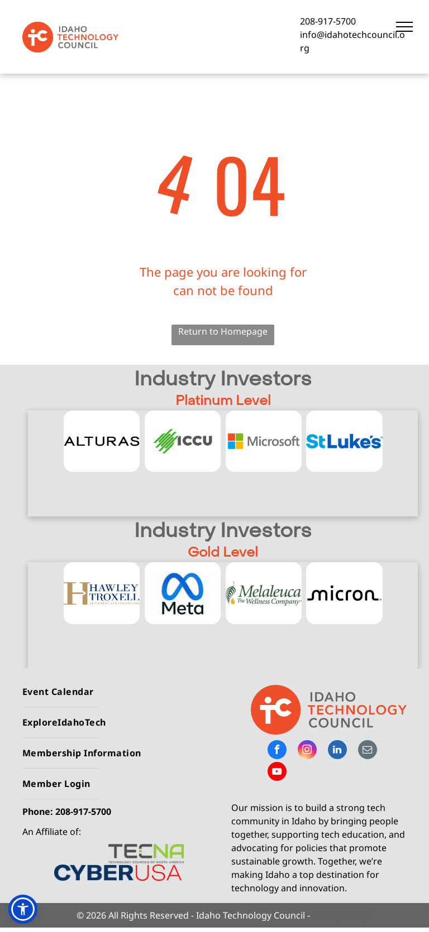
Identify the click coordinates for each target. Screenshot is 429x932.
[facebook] (277, 751)
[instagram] (307, 751)
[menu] (404, 26)
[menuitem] (114, 692)
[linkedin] (337, 751)
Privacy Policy (340, 915)
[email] (367, 751)
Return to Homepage (223, 331)
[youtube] (277, 773)
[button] (23, 909)
